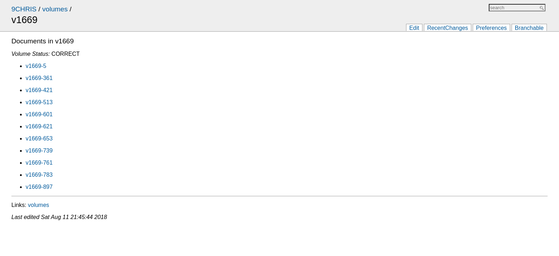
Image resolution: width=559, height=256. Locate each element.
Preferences (491, 28)
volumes (54, 9)
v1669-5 (36, 66)
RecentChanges (447, 28)
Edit (414, 28)
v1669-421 (39, 90)
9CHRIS (23, 9)
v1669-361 (39, 78)
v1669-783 (39, 175)
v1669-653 (39, 138)
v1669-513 (39, 102)
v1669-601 (39, 114)
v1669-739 (39, 151)
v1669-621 (39, 126)
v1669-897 (39, 187)
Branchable (529, 28)
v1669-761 (39, 163)
